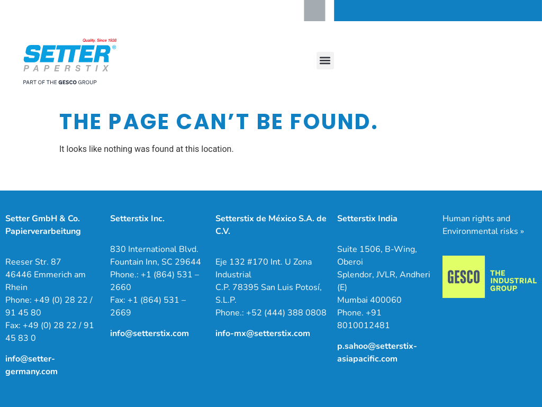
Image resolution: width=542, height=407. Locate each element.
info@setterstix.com (149, 333)
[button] (325, 60)
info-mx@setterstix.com (262, 333)
